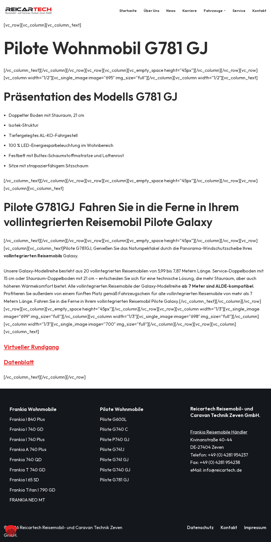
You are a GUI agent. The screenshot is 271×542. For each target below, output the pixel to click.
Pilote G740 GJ (115, 470)
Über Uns (151, 10)
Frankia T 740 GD (27, 470)
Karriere (189, 10)
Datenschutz (200, 527)
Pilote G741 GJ (114, 459)
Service (239, 10)
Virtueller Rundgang (31, 347)
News (170, 10)
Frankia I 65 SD (24, 480)
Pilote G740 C (114, 429)
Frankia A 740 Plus (28, 449)
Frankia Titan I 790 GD (32, 490)
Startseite (128, 10)
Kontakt (259, 10)
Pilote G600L (113, 419)
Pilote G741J (112, 449)
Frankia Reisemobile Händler (218, 432)
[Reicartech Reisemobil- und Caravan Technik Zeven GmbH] (30, 10)
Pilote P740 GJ (114, 439)
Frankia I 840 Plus (27, 419)
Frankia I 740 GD (26, 429)
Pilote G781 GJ (114, 480)
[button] (225, 10)
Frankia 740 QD (26, 459)
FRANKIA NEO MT (27, 500)
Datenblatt (19, 362)
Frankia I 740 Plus (27, 439)
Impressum (255, 527)
